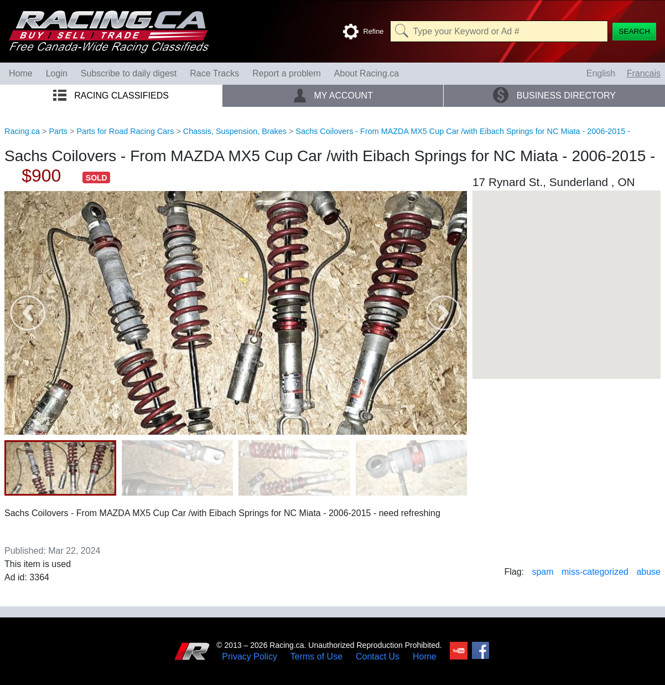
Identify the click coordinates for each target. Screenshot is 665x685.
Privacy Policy (249, 656)
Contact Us (377, 656)
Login (56, 73)
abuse (648, 571)
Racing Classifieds (111, 95)
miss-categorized (595, 571)
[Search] (634, 31)
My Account (333, 95)
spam (542, 571)
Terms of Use (316, 656)
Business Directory (554, 95)
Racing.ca (22, 131)
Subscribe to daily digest (128, 73)
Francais (644, 73)
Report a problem (286, 73)
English (600, 73)
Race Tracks (214, 73)
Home (21, 73)
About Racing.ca (366, 73)
